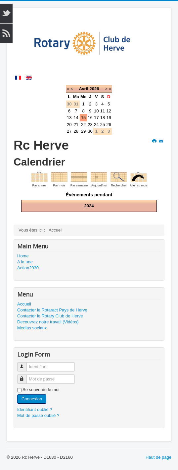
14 (76, 117)
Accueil (24, 304)
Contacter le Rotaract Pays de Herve (52, 309)
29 (83, 131)
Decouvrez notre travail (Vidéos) (47, 321)
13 (69, 117)
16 (90, 117)
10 (96, 110)
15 (83, 117)
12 (108, 110)
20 (69, 124)
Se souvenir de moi (40, 389)
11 (102, 110)
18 (102, 117)
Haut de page (158, 457)
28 (76, 131)
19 (108, 117)
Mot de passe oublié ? (38, 415)
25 (102, 124)
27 (69, 131)
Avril (83, 88)
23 (90, 124)
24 (96, 124)
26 (108, 124)
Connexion (32, 398)
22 (83, 124)
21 (76, 124)
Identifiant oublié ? (34, 409)
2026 (94, 88)
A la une (25, 261)
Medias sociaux (32, 327)
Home (23, 255)
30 (90, 131)
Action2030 (28, 267)
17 (96, 117)
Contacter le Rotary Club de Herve (50, 315)
